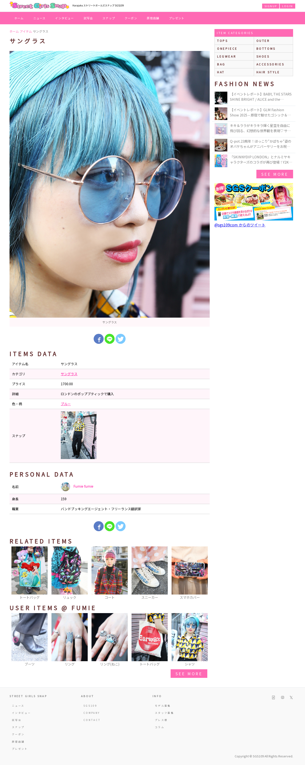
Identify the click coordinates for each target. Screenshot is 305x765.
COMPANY (91, 713)
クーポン (131, 18)
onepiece (227, 48)
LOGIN (287, 6)
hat (221, 72)
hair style (268, 72)
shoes (263, 56)
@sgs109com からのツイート (239, 225)
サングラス (69, 373)
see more (189, 673)
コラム (159, 727)
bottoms (266, 48)
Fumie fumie (77, 486)
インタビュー (64, 18)
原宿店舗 (153, 18)
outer (263, 41)
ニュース (39, 18)
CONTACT (92, 720)
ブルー (66, 403)
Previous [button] (15, 573)
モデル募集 (163, 705)
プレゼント (177, 18)
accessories (270, 64)
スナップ (108, 18)
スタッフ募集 (164, 713)
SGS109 (90, 705)
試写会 (88, 18)
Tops (222, 41)
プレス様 (161, 720)
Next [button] (203, 573)
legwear (226, 56)
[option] (110, 189)
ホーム (19, 18)
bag (221, 64)
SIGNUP (270, 6)
